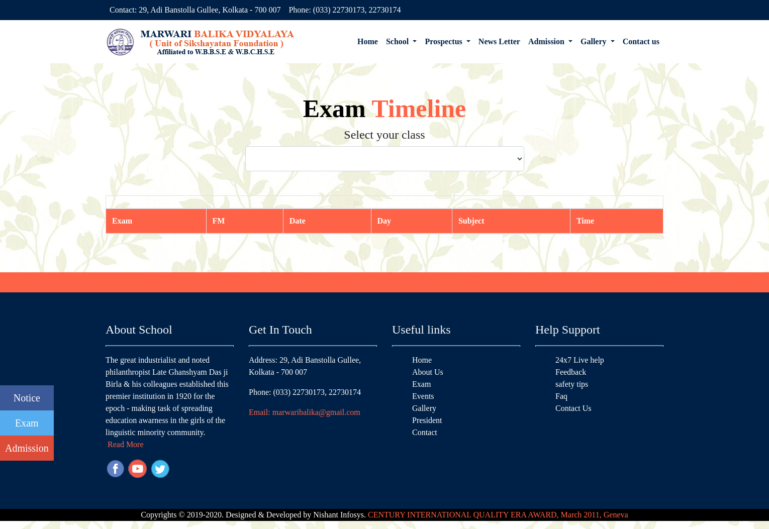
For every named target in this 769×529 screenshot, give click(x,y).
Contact (424, 432)
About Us (427, 372)
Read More (126, 444)
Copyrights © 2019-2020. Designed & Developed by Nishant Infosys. (384, 514)
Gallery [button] (595, 41)
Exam (27, 423)
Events (423, 396)
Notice (27, 397)
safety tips (571, 384)
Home (367, 41)
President (427, 420)
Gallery (424, 408)
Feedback (570, 372)
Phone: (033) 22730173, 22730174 (345, 10)
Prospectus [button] (444, 41)
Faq (561, 396)
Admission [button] (547, 41)
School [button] (398, 41)
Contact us (641, 41)
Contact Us (573, 408)
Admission (27, 448)
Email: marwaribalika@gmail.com (304, 412)
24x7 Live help (579, 360)
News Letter (499, 41)
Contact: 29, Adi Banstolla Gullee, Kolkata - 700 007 (195, 10)
